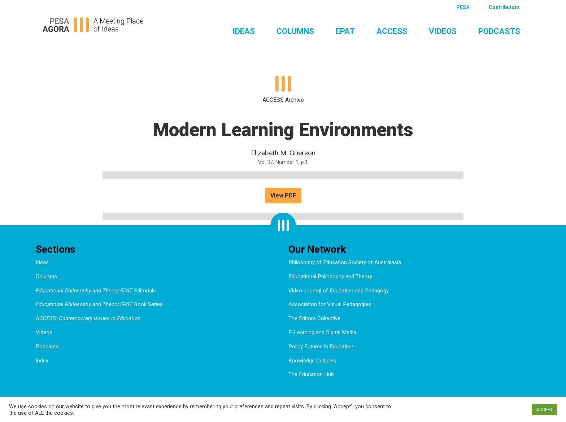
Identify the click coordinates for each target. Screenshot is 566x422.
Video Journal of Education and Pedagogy (338, 290)
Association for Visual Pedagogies (329, 304)
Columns (295, 31)
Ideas (243, 31)
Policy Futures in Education (320, 346)
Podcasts (499, 31)
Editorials (96, 290)
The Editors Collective (314, 318)
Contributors (504, 7)
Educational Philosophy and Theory (330, 276)
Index (42, 360)
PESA (462, 7)
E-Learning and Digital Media (322, 332)
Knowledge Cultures (312, 360)
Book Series (99, 304)
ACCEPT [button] (544, 409)
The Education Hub (311, 374)
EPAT (345, 31)
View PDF (283, 195)
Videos (443, 31)
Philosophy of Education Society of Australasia (344, 262)
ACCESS (391, 31)
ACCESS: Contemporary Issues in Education (88, 318)
